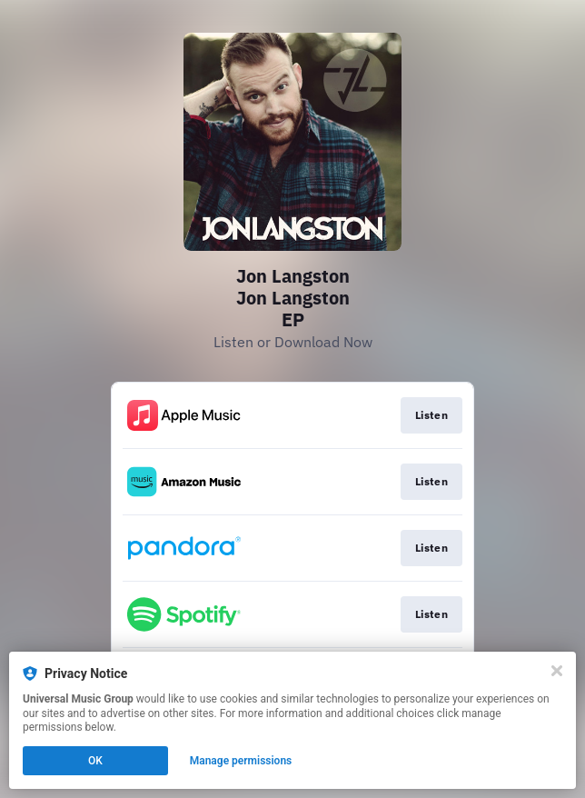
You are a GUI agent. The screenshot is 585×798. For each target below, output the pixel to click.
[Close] (556, 670)
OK (95, 760)
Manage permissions (241, 760)
